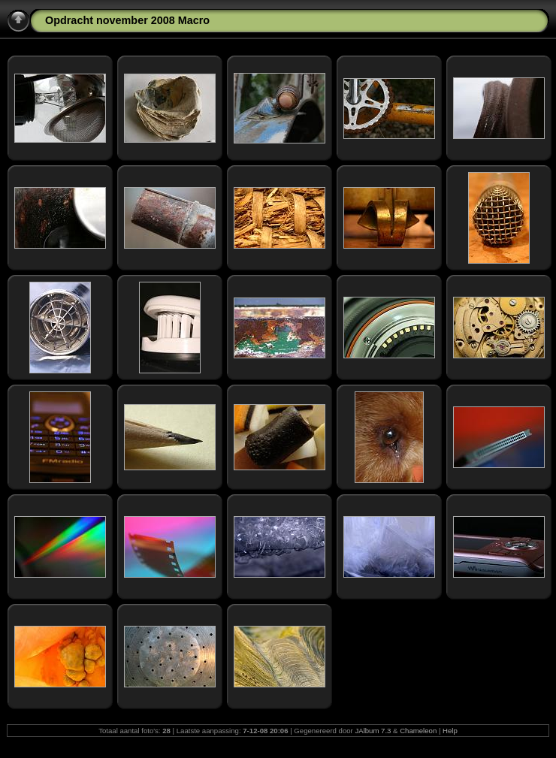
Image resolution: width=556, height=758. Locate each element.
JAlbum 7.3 (373, 730)
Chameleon (418, 730)
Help (450, 730)
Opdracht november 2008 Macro (127, 20)
